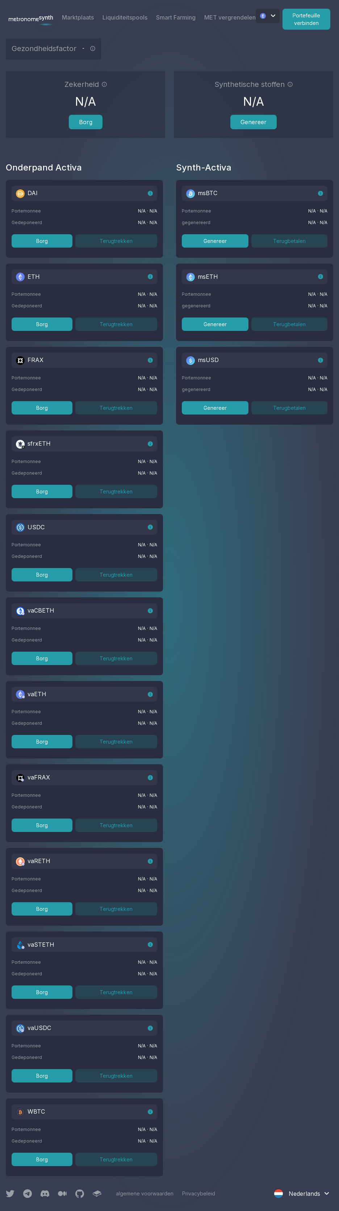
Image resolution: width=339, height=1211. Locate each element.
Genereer (253, 122)
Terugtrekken (116, 241)
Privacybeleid (198, 1193)
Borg (85, 122)
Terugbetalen (289, 241)
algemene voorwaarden (144, 1193)
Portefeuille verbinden (306, 19)
